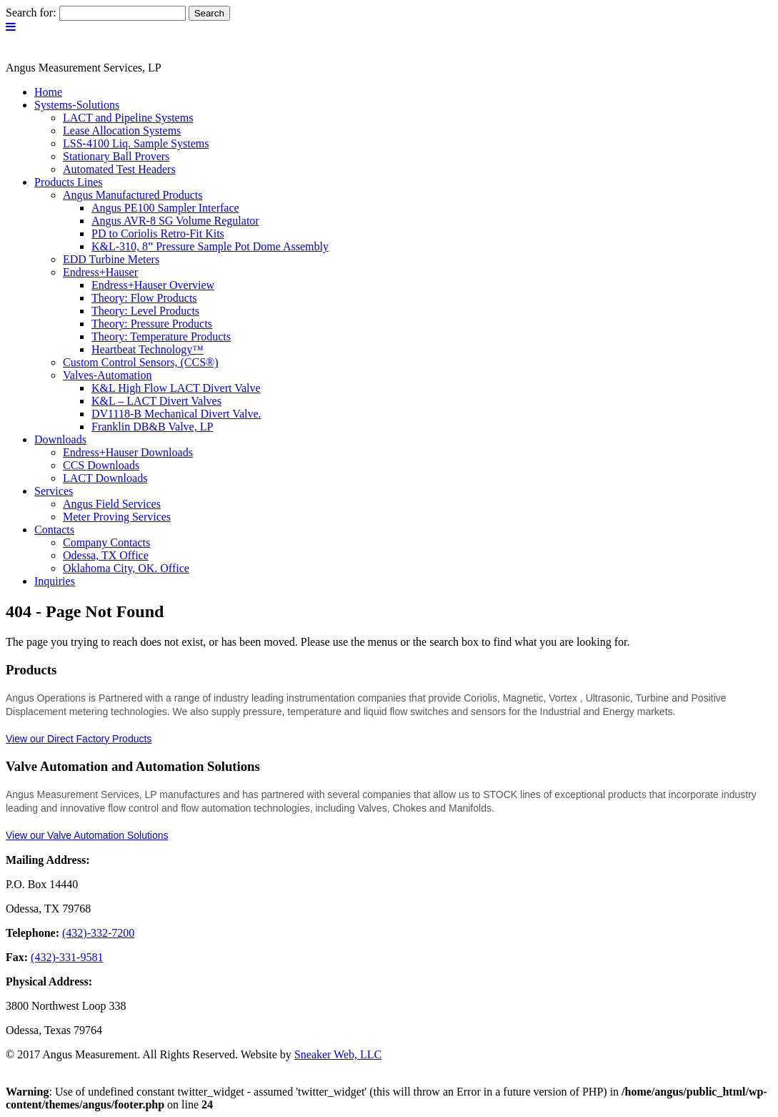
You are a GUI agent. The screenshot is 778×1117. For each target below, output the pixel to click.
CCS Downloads (101, 465)
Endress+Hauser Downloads (128, 452)
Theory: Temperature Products (161, 336)
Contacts (54, 529)
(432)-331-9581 (67, 957)
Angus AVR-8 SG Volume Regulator (175, 221)
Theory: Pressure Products (151, 324)
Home (48, 92)
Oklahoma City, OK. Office (126, 568)
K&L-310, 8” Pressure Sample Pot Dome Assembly (210, 246)
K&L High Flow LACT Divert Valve (176, 388)
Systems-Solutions (76, 105)
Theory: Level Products (145, 311)
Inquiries (54, 581)
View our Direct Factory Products (78, 738)
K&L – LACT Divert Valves (156, 401)
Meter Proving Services (117, 517)
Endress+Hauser (100, 272)
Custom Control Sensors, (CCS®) (141, 362)
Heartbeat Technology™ (147, 349)
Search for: (31, 12)
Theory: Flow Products (144, 298)
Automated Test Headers (119, 169)
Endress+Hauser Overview (152, 285)
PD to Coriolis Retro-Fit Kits (157, 233)
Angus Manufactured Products (133, 195)
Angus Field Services (112, 504)
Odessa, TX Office (106, 555)
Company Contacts (106, 542)
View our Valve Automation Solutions (87, 835)
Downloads (60, 439)
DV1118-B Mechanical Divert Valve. (176, 414)
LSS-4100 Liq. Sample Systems (136, 143)
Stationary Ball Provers (116, 156)
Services (53, 491)
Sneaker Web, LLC (337, 1054)
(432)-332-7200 (98, 933)
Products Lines (68, 182)
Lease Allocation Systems (122, 130)
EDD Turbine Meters (111, 259)
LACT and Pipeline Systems (128, 118)
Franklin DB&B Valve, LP (152, 426)
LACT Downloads (105, 478)
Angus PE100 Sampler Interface (165, 208)
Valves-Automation (107, 375)
